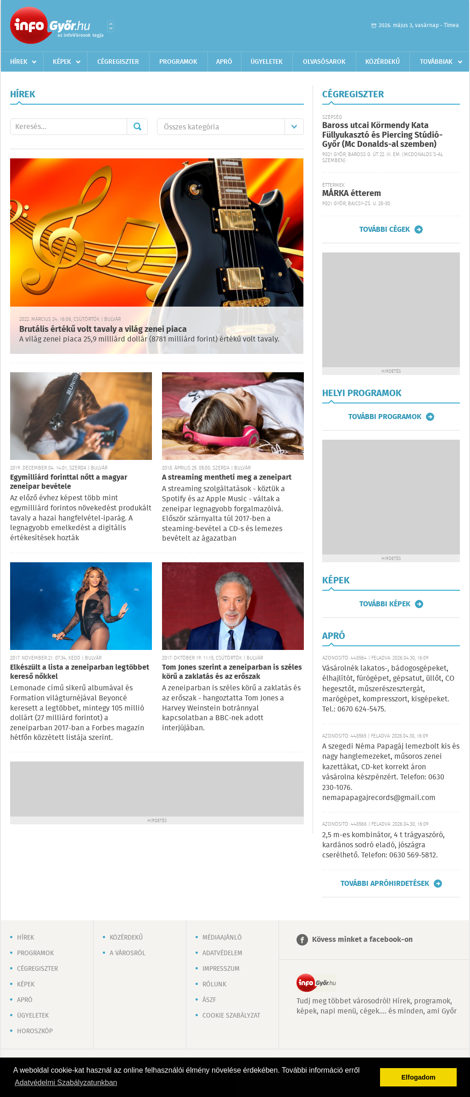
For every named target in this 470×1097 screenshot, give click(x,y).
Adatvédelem (222, 953)
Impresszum (221, 969)
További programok (384, 417)
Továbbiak (436, 62)
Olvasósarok (324, 62)
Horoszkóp (35, 1031)
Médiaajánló (222, 938)
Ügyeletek (267, 62)
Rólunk (214, 984)
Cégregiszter (118, 62)
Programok (178, 62)
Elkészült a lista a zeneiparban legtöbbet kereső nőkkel (79, 672)
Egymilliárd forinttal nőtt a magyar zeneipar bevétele (68, 482)
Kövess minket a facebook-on (362, 940)
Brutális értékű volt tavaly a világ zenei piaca (103, 329)
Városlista (110, 26)
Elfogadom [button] (419, 1077)
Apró (224, 62)
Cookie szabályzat (231, 1016)
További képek (384, 604)
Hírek (19, 62)
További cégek (384, 229)
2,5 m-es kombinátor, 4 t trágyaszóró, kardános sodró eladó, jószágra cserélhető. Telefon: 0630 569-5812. (383, 845)
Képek (62, 62)
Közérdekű (382, 62)
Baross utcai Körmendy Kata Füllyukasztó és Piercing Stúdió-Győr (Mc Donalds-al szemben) (382, 135)
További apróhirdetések (385, 883)
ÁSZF (209, 1000)
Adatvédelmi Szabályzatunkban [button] (66, 1082)
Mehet (137, 126)
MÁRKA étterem (351, 193)
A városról (127, 953)
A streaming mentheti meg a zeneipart (226, 477)
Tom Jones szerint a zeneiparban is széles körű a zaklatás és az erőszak (232, 672)
